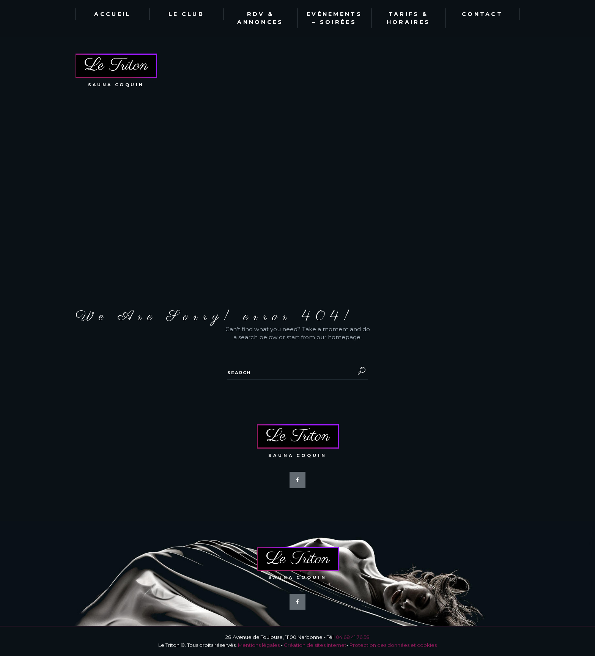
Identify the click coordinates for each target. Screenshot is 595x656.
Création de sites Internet (315, 645)
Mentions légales (259, 645)
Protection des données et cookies (393, 645)
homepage (344, 337)
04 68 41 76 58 (353, 637)
